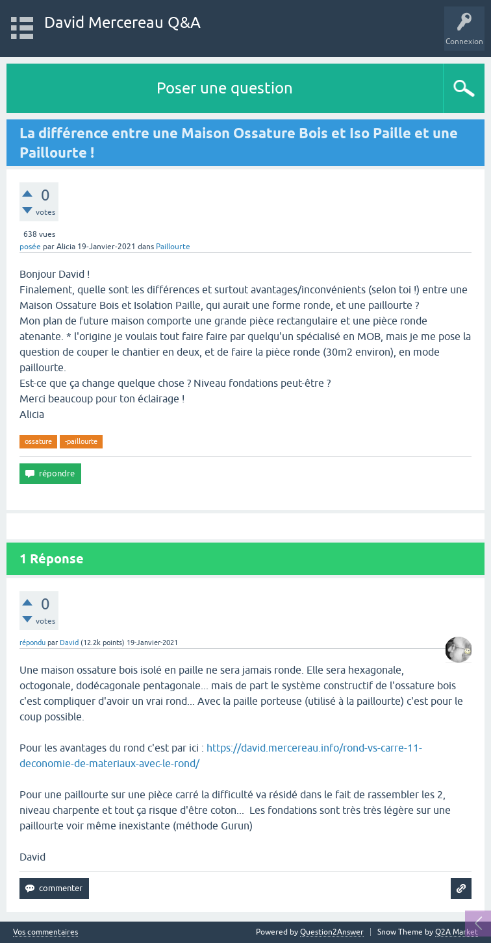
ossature (38, 441)
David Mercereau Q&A (122, 22)
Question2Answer (332, 932)
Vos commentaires (45, 932)
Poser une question (225, 88)
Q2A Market (456, 932)
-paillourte (81, 441)
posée (30, 246)
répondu (32, 642)
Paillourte (173, 246)
